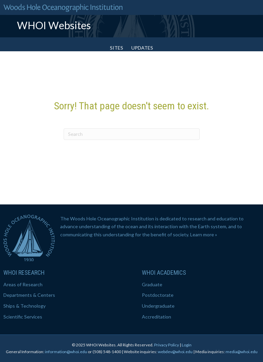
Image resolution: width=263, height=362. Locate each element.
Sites (116, 48)
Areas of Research (23, 284)
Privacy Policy (166, 344)
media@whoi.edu (242, 351)
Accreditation (156, 317)
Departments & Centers (29, 295)
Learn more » (203, 234)
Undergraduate (158, 306)
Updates (142, 48)
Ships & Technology (24, 306)
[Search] (132, 134)
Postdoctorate (158, 295)
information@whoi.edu (66, 351)
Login (187, 344)
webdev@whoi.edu (175, 351)
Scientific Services (22, 317)
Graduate (152, 284)
